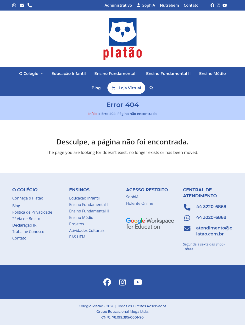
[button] (151, 88)
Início (92, 113)
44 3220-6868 (211, 206)
